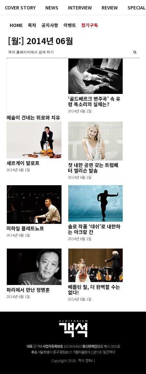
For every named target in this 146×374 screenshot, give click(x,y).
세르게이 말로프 (22, 163)
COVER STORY (20, 7)
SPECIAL (137, 7)
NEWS (51, 7)
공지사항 (49, 25)
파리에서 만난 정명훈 (28, 289)
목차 (32, 25)
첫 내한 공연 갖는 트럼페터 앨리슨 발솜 (93, 167)
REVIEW (110, 7)
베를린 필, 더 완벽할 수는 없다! (94, 289)
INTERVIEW (80, 7)
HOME (16, 25)
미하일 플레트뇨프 (25, 228)
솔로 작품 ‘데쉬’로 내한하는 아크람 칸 (94, 229)
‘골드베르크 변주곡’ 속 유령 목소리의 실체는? (94, 101)
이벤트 (69, 25)
